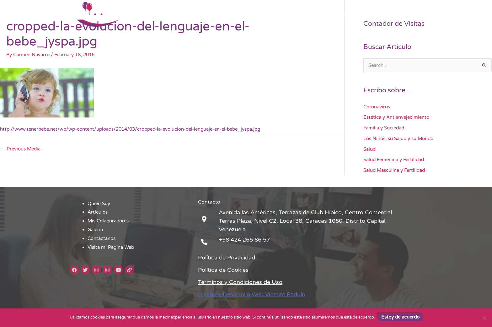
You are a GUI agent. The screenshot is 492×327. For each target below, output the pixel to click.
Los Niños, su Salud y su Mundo (398, 138)
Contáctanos (344, 14)
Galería (313, 14)
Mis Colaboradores (275, 14)
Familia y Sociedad (383, 128)
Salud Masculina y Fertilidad (394, 170)
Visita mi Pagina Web (390, 14)
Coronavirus (376, 107)
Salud (369, 149)
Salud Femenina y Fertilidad (393, 159)
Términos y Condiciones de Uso (240, 282)
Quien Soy (204, 14)
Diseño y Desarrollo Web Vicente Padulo (251, 294)
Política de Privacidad (226, 257)
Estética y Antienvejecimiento (396, 117)
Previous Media (20, 149)
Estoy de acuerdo (400, 317)
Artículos (235, 14)
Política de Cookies (223, 269)
